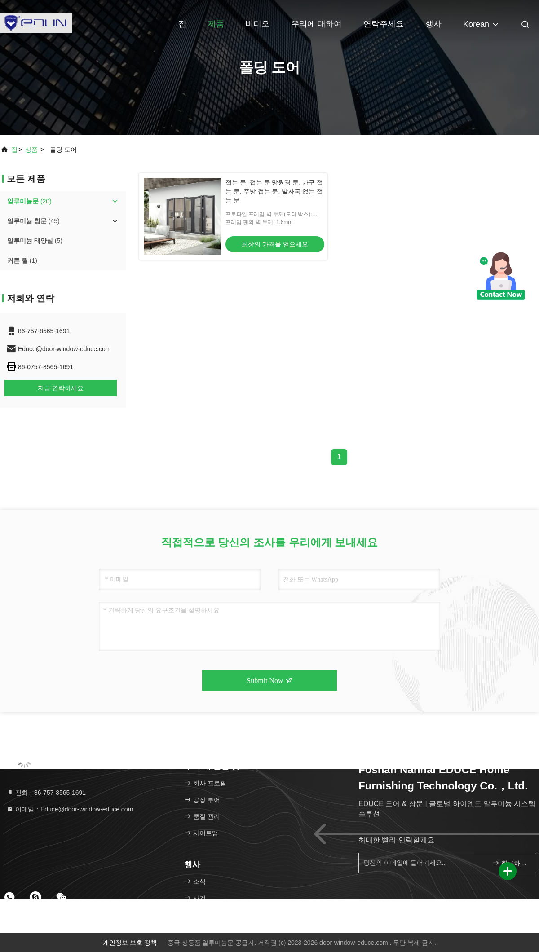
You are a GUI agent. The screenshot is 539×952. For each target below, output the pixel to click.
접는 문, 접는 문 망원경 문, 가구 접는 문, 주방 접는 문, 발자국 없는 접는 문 (274, 191)
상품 (31, 149)
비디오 (257, 23)
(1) (22, 260)
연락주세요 (383, 23)
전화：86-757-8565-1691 (46, 792)
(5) (34, 240)
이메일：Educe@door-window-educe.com (69, 809)
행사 (433, 23)
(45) (33, 221)
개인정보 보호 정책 (130, 942)
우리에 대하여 (316, 23)
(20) (29, 201)
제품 (216, 23)
